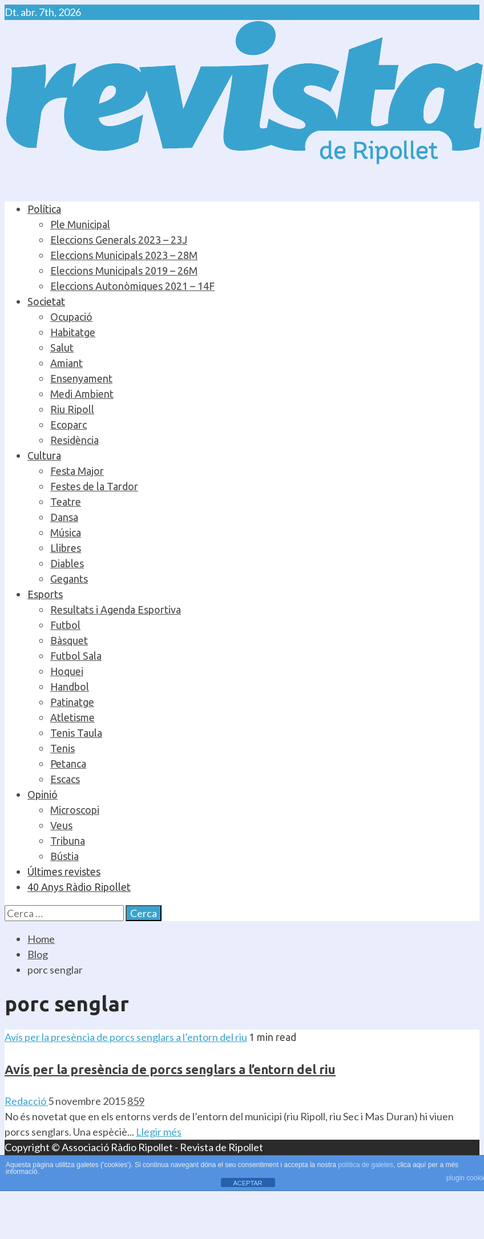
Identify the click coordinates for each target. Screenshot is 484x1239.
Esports (45, 594)
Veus (61, 825)
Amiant (66, 363)
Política (44, 209)
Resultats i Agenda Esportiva (115, 609)
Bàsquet (69, 640)
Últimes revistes (63, 871)
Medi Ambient (82, 393)
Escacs (65, 779)
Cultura (44, 455)
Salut (62, 347)
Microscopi (74, 810)
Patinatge (72, 702)
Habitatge (72, 332)
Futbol (65, 625)
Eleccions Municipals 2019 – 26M (123, 270)
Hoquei (66, 671)
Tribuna (67, 840)
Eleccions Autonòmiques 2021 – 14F (132, 286)
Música (65, 532)
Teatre (65, 501)
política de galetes (365, 1165)
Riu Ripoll (72, 409)
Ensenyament (81, 378)
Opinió (42, 794)
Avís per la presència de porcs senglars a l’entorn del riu (126, 1037)
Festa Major (77, 471)
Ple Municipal (80, 224)
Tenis (62, 748)
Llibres (65, 548)
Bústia (64, 856)
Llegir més (159, 1131)
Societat (46, 301)
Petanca (68, 763)
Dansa (64, 517)
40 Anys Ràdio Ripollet (79, 887)
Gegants (69, 578)
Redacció (26, 1101)
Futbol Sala (76, 655)
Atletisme (72, 717)
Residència (74, 440)
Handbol (69, 686)
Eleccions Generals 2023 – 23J (118, 239)
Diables (67, 563)
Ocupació (71, 316)
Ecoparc (68, 424)
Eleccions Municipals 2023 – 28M (123, 255)
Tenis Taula (76, 732)
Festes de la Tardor (94, 486)
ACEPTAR (247, 1183)
